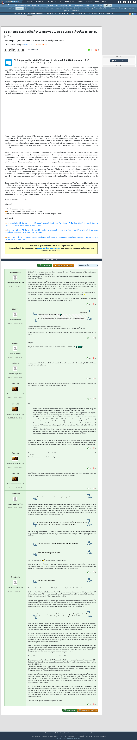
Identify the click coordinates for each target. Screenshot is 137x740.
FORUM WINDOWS (20, 13)
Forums (29, 2)
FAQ (47, 2)
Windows (19, 8)
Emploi (80, 2)
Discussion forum (119, 61)
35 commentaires (41, 46)
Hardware (40, 8)
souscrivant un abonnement (48, 250)
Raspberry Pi (60, 8)
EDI (70, 5)
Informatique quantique (126, 8)
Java (56, 5)
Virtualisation (113, 8)
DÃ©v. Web (63, 5)
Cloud (34, 5)
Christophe (15, 498)
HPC (47, 8)
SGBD (87, 5)
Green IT (76, 8)
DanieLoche (15, 277)
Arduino (32, 8)
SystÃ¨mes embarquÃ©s (99, 8)
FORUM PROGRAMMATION (36, 13)
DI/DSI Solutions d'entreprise (21, 5)
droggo (15, 347)
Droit (97, 2)
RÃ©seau (69, 8)
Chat (60, 2)
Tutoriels (39, 2)
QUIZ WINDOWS (80, 13)
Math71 (15, 314)
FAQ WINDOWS (52, 13)
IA (38, 5)
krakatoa (15, 368)
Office (93, 5)
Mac (52, 8)
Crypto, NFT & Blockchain (71, 11)
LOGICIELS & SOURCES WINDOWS (99, 13)
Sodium (15, 388)
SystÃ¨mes (108, 5)
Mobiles (99, 5)
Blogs (53, 2)
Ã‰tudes (89, 2)
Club (104, 2)
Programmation (78, 5)
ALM (43, 5)
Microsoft (50, 5)
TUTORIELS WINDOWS (66, 13)
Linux (26, 8)
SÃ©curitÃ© (85, 8)
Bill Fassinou (28, 46)
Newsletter (70, 2)
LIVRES (114, 13)
